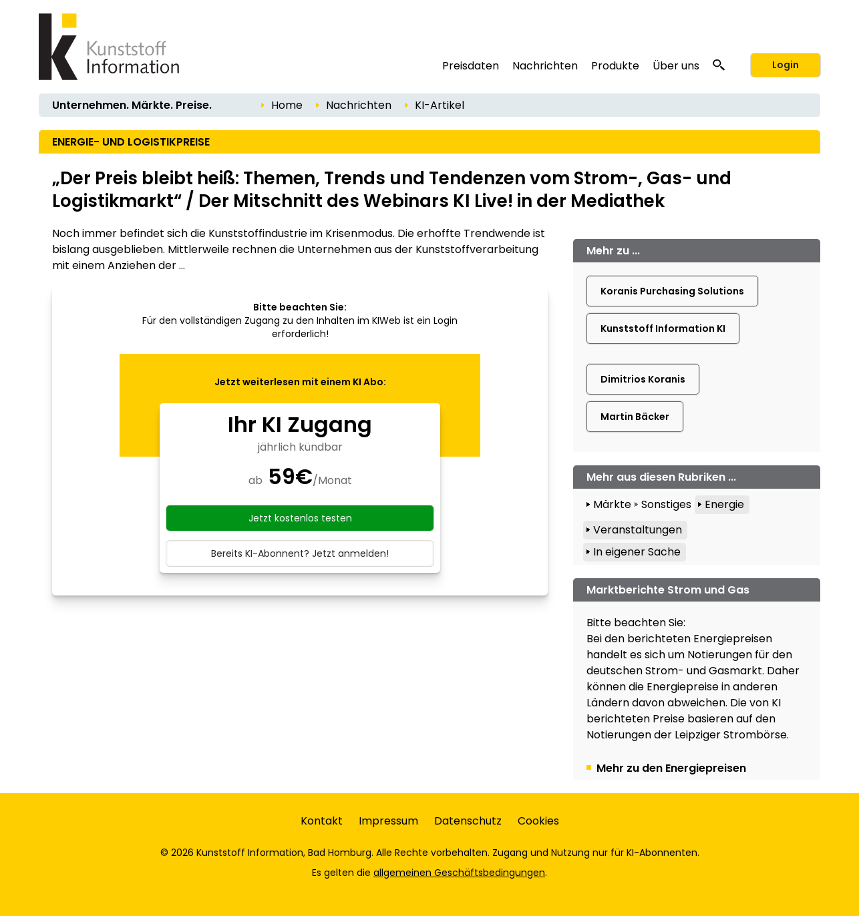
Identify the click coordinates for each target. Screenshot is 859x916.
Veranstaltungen (637, 529)
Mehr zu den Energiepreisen (671, 768)
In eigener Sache (637, 551)
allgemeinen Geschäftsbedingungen (459, 872)
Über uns (676, 65)
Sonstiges (666, 504)
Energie (724, 504)
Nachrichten (545, 65)
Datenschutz (468, 821)
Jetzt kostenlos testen (300, 518)
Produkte (615, 65)
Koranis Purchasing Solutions (672, 291)
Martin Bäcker (634, 416)
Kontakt (322, 821)
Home (287, 105)
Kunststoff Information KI (662, 328)
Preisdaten (470, 65)
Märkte (612, 504)
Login (785, 64)
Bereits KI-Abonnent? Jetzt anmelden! (300, 553)
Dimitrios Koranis (642, 379)
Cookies (538, 821)
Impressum (388, 821)
